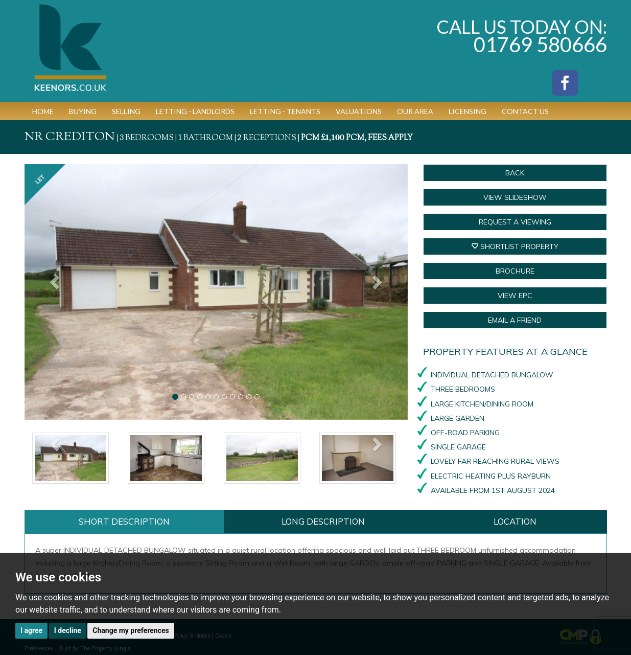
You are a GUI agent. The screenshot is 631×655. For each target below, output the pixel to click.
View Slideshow (515, 197)
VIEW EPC (515, 295)
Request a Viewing (515, 222)
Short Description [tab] (124, 521)
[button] (53, 291)
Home (43, 111)
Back (514, 172)
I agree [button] (31, 630)
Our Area (415, 111)
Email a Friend (515, 320)
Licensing (467, 111)
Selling (126, 111)
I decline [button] (67, 630)
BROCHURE (515, 271)
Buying (83, 111)
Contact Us (525, 111)
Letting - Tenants (285, 111)
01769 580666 (540, 44)
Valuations (359, 111)
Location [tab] (515, 521)
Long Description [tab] (323, 521)
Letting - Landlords (195, 111)
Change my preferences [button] (130, 630)
